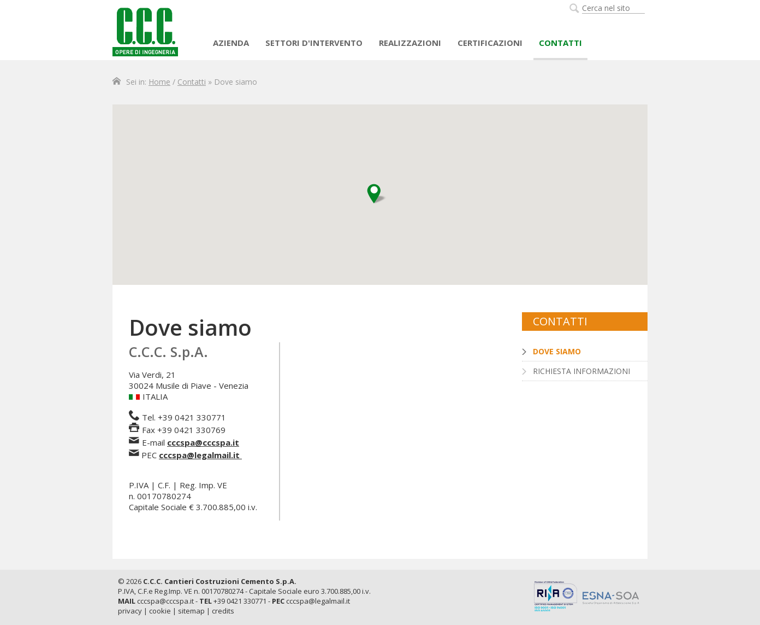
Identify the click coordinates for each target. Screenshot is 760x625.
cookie (160, 611)
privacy (130, 611)
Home (159, 82)
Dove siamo (557, 351)
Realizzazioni (410, 42)
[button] (377, 194)
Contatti (560, 42)
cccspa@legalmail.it (199, 454)
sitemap (191, 611)
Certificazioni (490, 42)
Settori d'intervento (314, 42)
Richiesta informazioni (581, 371)
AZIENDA (231, 42)
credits (223, 611)
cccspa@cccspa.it (203, 442)
